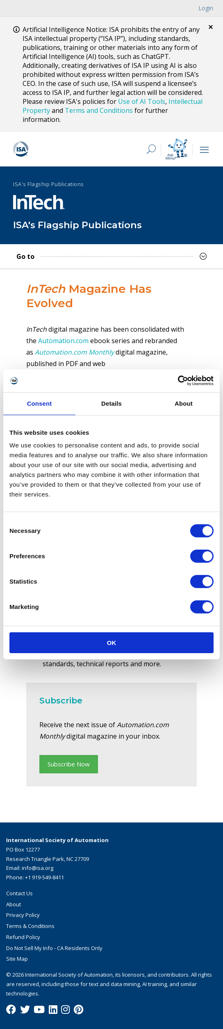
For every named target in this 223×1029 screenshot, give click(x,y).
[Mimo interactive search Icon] (176, 149)
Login (205, 8)
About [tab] (184, 403)
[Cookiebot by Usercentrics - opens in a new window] (178, 380)
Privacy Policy (23, 915)
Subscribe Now (69, 764)
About (13, 904)
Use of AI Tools (141, 101)
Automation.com (63, 340)
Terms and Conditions (99, 110)
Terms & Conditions (30, 926)
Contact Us (19, 893)
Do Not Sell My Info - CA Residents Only (54, 948)
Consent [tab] (39, 403)
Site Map (17, 958)
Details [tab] (111, 403)
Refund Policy (23, 937)
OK (111, 642)
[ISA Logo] (73, 149)
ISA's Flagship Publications (48, 184)
